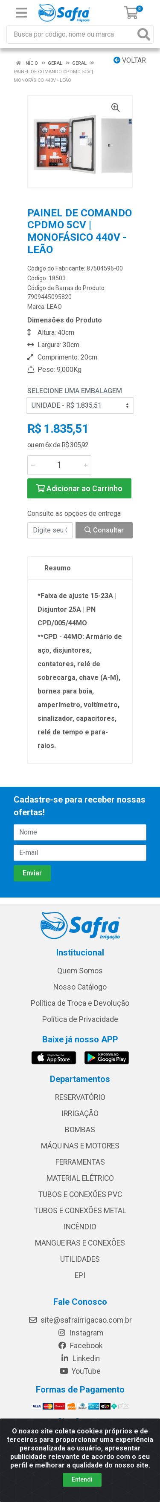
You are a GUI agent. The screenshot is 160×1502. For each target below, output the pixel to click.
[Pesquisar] (144, 34)
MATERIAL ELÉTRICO (80, 1178)
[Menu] (21, 12)
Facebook (80, 1345)
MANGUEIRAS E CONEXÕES (80, 1243)
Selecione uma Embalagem (74, 391)
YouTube (80, 1371)
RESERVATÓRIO (80, 1097)
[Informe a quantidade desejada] (59, 465)
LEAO (54, 306)
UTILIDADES (80, 1259)
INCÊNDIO (80, 1227)
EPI (80, 1275)
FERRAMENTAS (80, 1162)
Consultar (104, 530)
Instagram (80, 1333)
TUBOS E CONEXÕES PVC (80, 1194)
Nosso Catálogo (80, 987)
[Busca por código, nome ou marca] (71, 34)
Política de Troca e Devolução (80, 1003)
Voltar (129, 60)
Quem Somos (80, 971)
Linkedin (80, 1358)
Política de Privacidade (80, 1019)
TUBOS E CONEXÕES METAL (80, 1210)
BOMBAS (80, 1129)
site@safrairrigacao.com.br (80, 1320)
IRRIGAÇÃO (80, 1113)
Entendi (82, 1479)
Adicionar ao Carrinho (79, 488)
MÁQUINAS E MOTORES (80, 1146)
